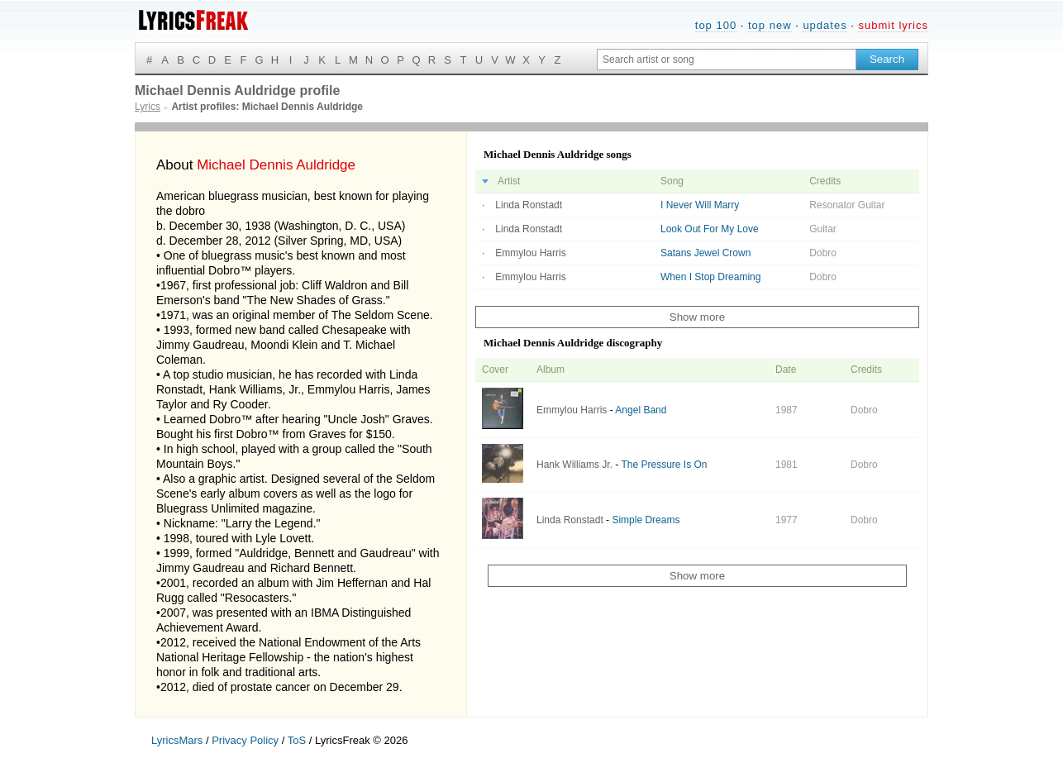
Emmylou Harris (530, 253)
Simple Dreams (645, 520)
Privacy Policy (245, 740)
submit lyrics (893, 25)
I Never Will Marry (699, 205)
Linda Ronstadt (528, 205)
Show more (697, 317)
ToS (297, 740)
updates (824, 25)
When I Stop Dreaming (710, 277)
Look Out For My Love (709, 229)
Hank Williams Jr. (574, 464)
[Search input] (726, 59)
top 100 (715, 25)
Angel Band (640, 410)
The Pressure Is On (664, 464)
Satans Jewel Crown (705, 253)
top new (770, 25)
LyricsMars (177, 740)
